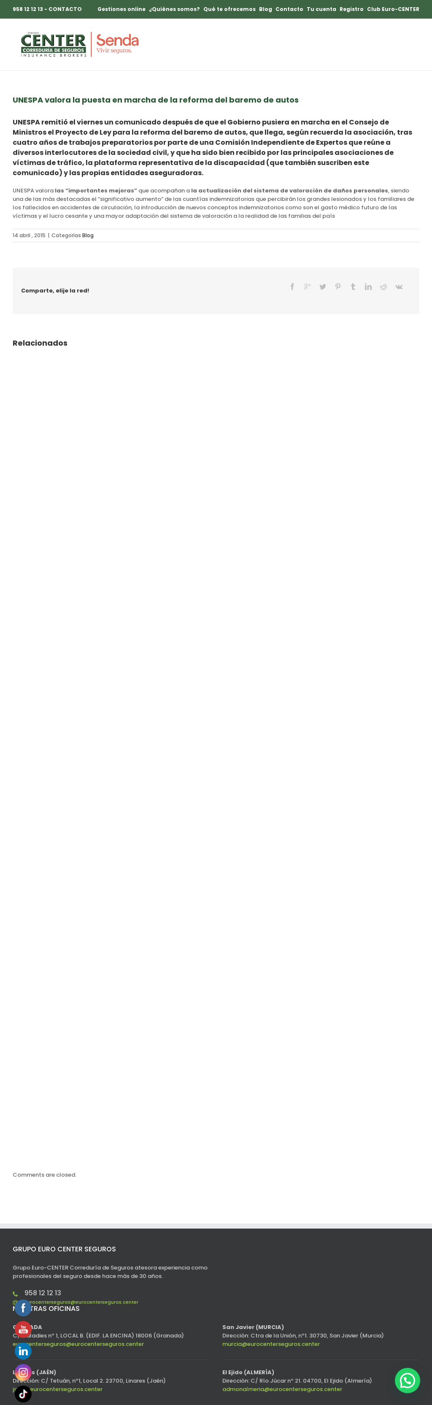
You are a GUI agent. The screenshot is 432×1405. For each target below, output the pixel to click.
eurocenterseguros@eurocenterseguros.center (81, 1287)
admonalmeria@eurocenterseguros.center (282, 1375)
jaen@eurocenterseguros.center (58, 1375)
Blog (88, 235)
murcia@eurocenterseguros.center (271, 1330)
